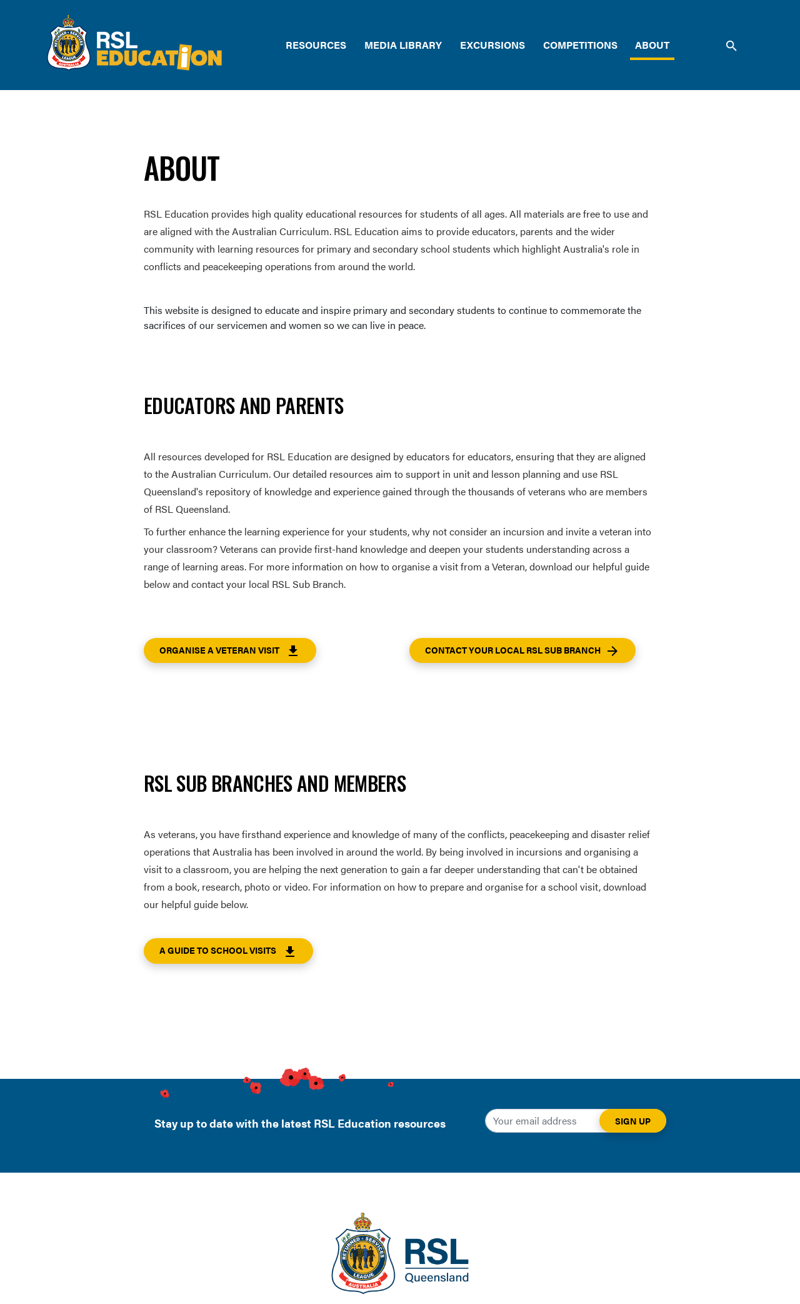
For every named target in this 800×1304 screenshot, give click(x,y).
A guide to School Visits (228, 951)
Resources (316, 45)
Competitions (580, 45)
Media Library (403, 45)
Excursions (492, 45)
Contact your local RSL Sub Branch (522, 651)
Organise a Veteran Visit (230, 651)
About (652, 45)
